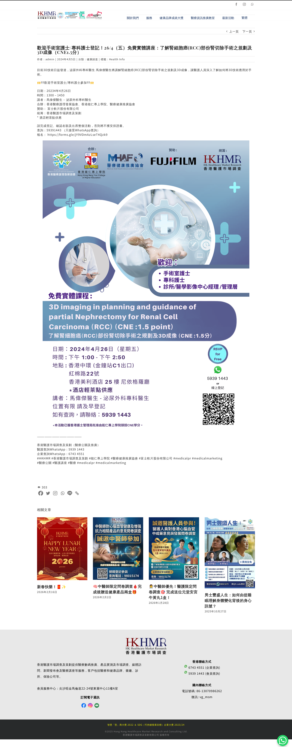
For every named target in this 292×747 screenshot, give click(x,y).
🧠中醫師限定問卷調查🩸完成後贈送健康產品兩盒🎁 (117, 589)
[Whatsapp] (62, 494)
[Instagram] (55, 494)
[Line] (69, 494)
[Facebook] (40, 494)
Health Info (117, 60)
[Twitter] (48, 494)
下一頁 (247, 32)
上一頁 (234, 32)
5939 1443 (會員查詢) (202, 674)
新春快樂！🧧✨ (51, 587)
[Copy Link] (77, 494)
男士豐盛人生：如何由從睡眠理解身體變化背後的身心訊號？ (228, 601)
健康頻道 (92, 60)
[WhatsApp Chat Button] (282, 740)
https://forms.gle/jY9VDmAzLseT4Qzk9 (77, 135)
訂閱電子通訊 (90, 698)
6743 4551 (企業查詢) (202, 668)
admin (49, 60)
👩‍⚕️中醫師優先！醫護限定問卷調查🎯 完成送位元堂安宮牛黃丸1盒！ (173, 592)
